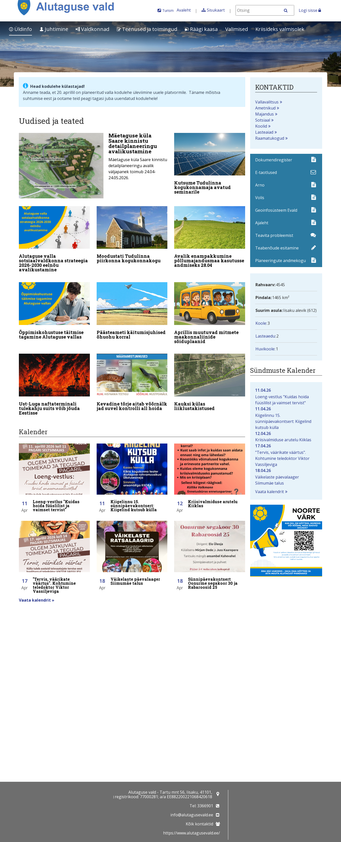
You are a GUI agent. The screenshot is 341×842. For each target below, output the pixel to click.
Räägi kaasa (201, 29)
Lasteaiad (264, 132)
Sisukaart (216, 10)
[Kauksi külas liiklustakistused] (209, 378)
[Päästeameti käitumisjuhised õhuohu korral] (132, 308)
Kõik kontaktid (199, 824)
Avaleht (184, 10)
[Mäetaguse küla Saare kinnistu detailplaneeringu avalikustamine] (93, 165)
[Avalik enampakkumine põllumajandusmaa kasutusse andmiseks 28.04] (209, 236)
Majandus (264, 114)
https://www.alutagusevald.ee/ (191, 833)
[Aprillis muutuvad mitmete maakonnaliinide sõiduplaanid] (209, 310)
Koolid (261, 126)
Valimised (236, 29)
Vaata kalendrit (269, 491)
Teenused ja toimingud (147, 29)
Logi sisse (310, 10)
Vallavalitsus (267, 102)
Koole (260, 323)
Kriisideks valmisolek (279, 29)
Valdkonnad (92, 29)
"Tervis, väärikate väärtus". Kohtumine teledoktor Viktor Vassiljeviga (286, 455)
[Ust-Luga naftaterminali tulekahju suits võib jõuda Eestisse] (54, 380)
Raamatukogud (269, 138)
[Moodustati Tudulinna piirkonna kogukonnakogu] (132, 234)
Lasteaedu (265, 336)
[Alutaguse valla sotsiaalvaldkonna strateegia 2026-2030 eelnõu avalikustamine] (54, 238)
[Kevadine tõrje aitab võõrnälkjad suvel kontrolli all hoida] (132, 378)
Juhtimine (54, 29)
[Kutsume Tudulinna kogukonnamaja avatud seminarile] (209, 165)
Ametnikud (265, 108)
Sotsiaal (262, 120)
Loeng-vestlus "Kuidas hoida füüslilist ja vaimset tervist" (286, 396)
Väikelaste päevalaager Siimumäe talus (286, 476)
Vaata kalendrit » (36, 593)
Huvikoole (265, 349)
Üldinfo (20, 29)
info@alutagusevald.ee (191, 815)
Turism (168, 10)
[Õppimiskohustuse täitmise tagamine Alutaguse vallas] (54, 308)
